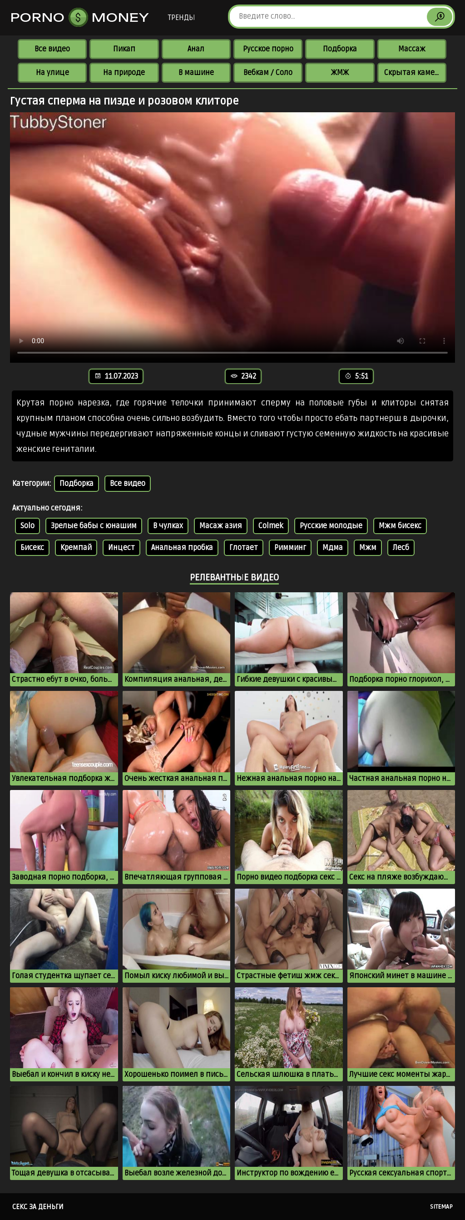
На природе (124, 72)
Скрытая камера (413, 72)
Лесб (401, 547)
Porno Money (79, 17)
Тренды (181, 17)
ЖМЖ (340, 72)
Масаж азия (220, 525)
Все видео (52, 49)
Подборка (340, 49)
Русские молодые (331, 525)
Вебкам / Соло (267, 72)
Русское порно (268, 49)
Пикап (124, 49)
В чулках (168, 525)
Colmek (270, 525)
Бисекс (32, 547)
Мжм (367, 547)
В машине (196, 72)
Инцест (121, 547)
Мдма (332, 547)
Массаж (411, 49)
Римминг (290, 547)
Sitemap (441, 1206)
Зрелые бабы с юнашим (94, 525)
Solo (27, 525)
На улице (52, 72)
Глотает (243, 547)
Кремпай (76, 547)
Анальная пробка (182, 547)
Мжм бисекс (400, 525)
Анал (196, 49)
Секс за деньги (38, 1207)
